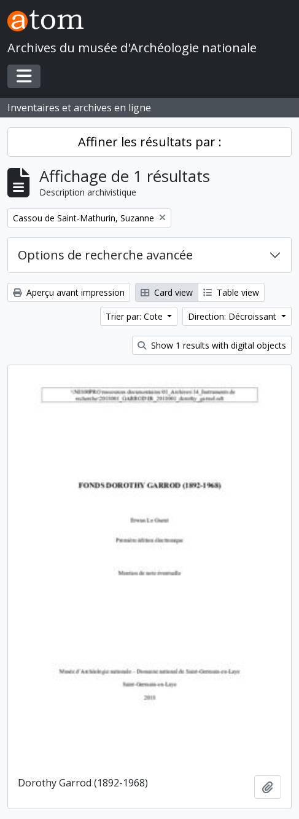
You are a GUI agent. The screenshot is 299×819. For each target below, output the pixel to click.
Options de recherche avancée (105, 255)
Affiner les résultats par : (150, 141)
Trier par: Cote (135, 316)
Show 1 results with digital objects (212, 345)
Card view (167, 292)
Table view (231, 292)
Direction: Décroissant (233, 316)
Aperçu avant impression (69, 292)
